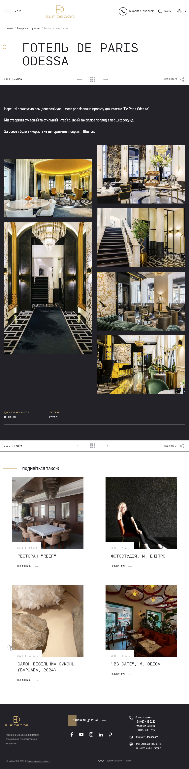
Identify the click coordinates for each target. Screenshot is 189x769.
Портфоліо (35, 28)
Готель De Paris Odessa (56, 28)
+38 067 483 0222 (145, 730)
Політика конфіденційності (38, 761)
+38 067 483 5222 (145, 721)
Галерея (21, 28)
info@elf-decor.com (147, 737)
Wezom (128, 760)
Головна (9, 28)
